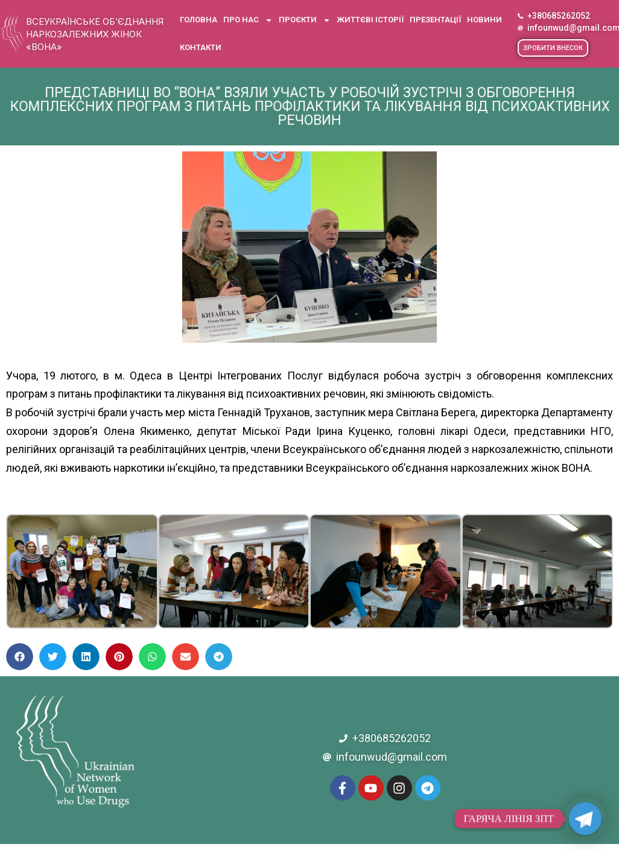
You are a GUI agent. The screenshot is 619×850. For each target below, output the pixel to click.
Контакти (200, 47)
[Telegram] (585, 818)
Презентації (435, 19)
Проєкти (305, 20)
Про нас (248, 20)
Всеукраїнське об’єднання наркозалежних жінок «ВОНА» (94, 34)
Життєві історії (370, 19)
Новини (484, 19)
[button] (553, 48)
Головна (198, 19)
